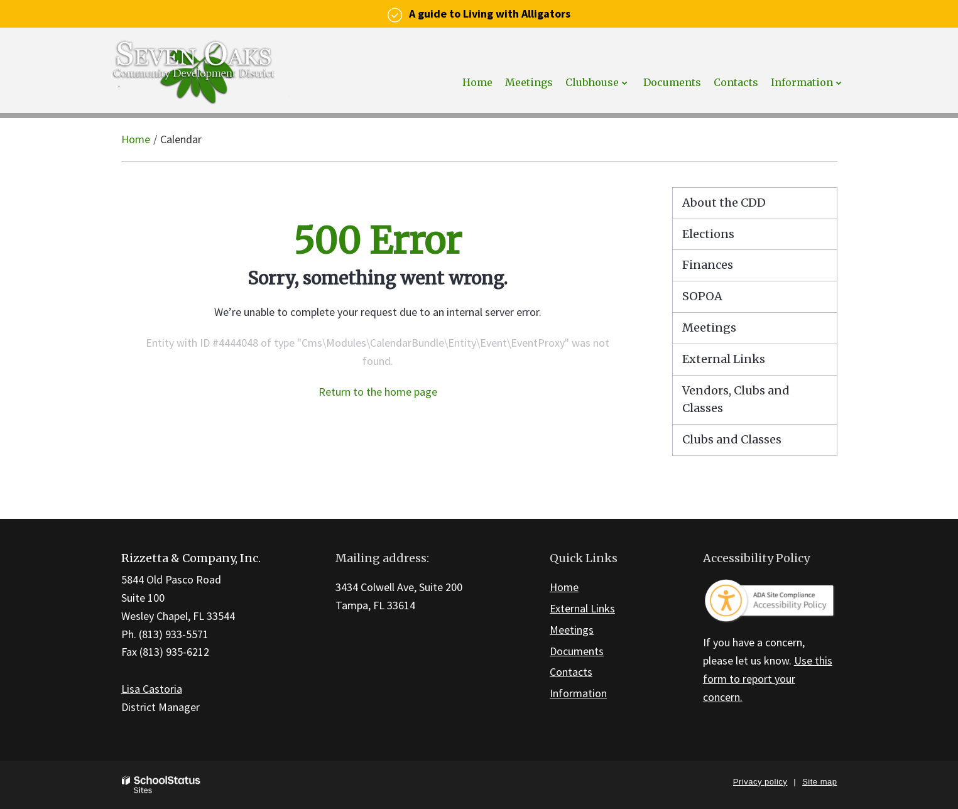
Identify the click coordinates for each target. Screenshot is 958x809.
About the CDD (724, 202)
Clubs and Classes (731, 439)
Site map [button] (819, 781)
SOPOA (702, 296)
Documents (577, 651)
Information (578, 693)
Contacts (571, 672)
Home (135, 139)
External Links (723, 359)
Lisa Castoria (151, 688)
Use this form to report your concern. (767, 678)
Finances (707, 265)
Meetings (709, 327)
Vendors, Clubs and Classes (736, 399)
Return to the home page (377, 391)
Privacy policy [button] (760, 781)
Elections (708, 234)
